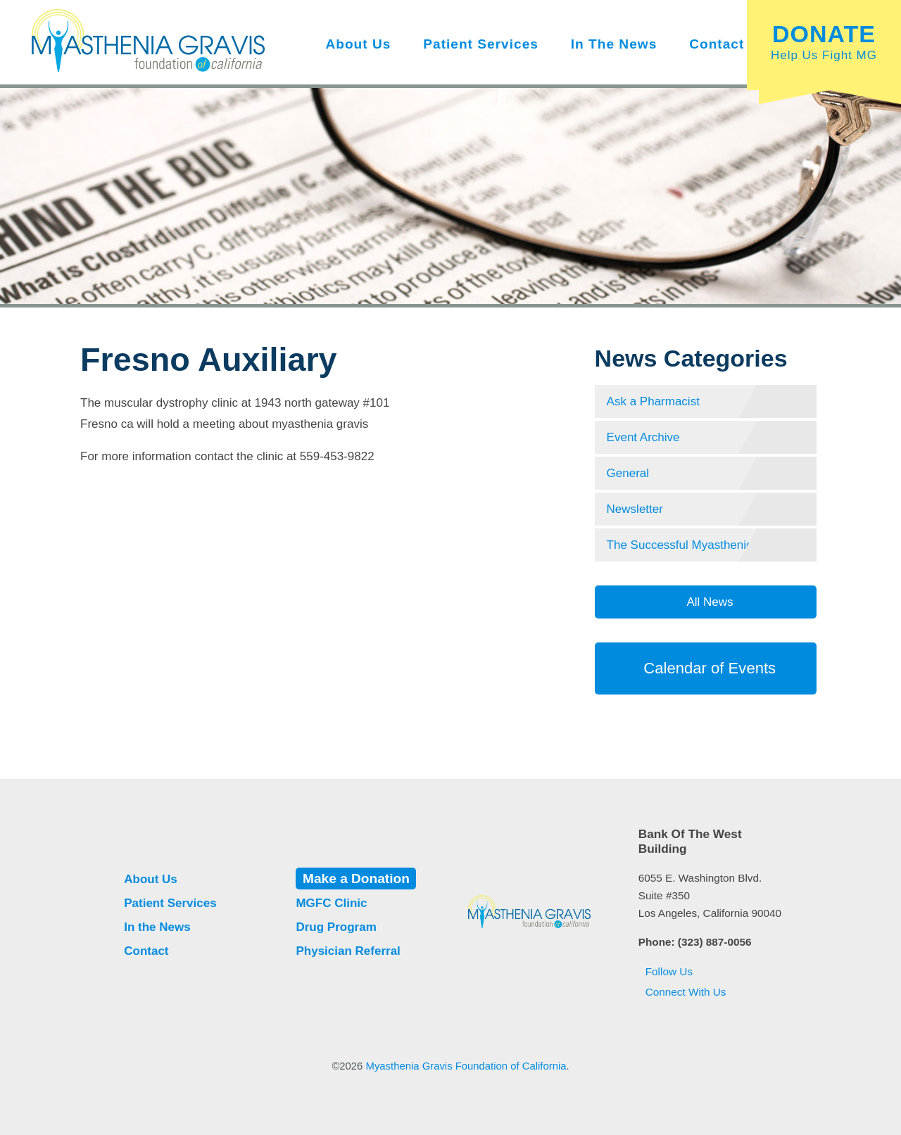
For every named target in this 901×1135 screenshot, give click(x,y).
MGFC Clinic (331, 903)
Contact (716, 44)
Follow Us (665, 971)
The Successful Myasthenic (679, 545)
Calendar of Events (706, 668)
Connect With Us (682, 992)
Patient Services (480, 44)
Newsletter (635, 509)
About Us (358, 44)
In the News (614, 44)
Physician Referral (348, 951)
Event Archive (643, 437)
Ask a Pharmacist (653, 401)
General (628, 473)
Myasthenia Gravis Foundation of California (466, 1066)
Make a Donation (356, 878)
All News (708, 602)
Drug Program (336, 927)
